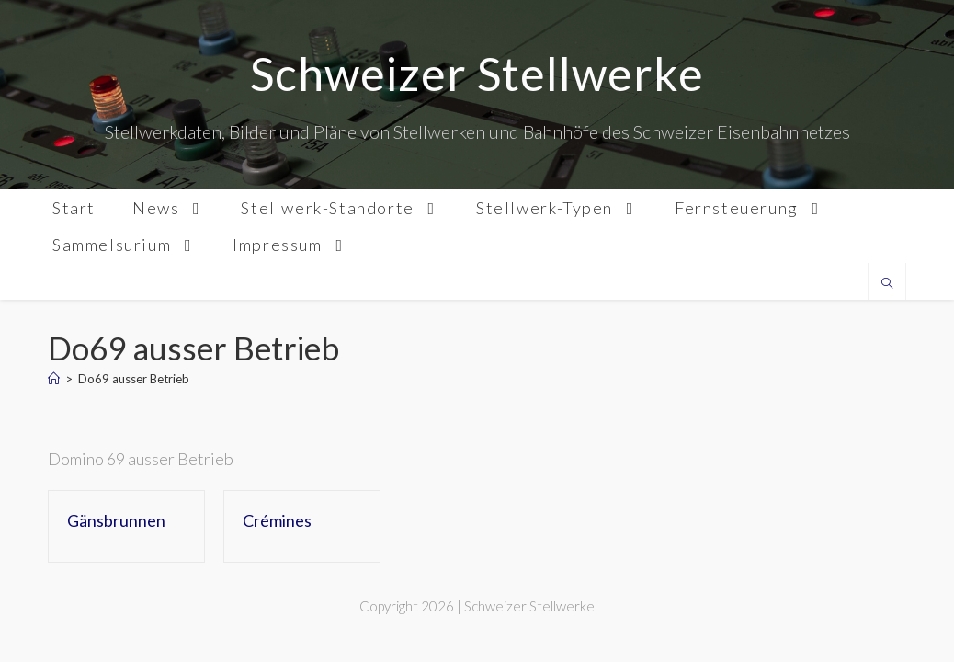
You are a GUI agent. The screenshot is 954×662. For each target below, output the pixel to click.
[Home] (54, 378)
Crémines (277, 520)
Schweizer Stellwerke (477, 73)
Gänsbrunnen (116, 520)
